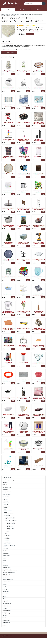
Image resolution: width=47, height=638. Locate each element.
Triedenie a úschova (7, 606)
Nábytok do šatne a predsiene (9, 572)
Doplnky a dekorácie (7, 492)
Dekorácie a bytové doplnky (8, 480)
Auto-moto (6, 501)
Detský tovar (38, 9)
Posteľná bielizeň (10, 526)
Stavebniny (6, 548)
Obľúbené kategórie (7, 575)
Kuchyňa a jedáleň (6, 555)
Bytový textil (17, 14)
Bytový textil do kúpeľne (10, 518)
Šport (5, 547)
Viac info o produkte (10, 52)
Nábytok (8, 9)
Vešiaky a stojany (6, 613)
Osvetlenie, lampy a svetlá (8, 579)
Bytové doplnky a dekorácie (10, 514)
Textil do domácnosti (7, 603)
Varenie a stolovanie (7, 610)
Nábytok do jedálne (6, 567)
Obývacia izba (7, 538)
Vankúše (8, 530)
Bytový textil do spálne (24, 14)
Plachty (30, 14)
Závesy (7, 532)
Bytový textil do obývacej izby (11, 520)
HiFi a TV (4, 551)
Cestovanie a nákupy (7, 477)
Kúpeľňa (6, 537)
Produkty (3, 14)
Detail (13, 74)
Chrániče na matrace (11, 523)
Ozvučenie (5, 584)
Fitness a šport (6, 497)
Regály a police (6, 589)
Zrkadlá (4, 625)
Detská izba (5, 482)
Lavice (4, 563)
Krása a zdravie (6, 553)
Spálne (4, 596)
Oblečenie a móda (7, 543)
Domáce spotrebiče (7, 487)
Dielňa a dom (5, 485)
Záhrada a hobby (6, 620)
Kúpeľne (4, 560)
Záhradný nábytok (6, 622)
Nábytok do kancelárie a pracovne (9, 570)
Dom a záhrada (22, 9)
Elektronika (6, 507)
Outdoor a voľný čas (7, 582)
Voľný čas (5, 615)
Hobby (5, 509)
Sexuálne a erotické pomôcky (9, 545)
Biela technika (6, 502)
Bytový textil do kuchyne (10, 517)
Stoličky (4, 598)
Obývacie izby (5, 577)
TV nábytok (5, 608)
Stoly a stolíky (5, 601)
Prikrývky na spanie (10, 528)
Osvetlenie (7, 540)
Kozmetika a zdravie (8, 510)
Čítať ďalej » (35, 30)
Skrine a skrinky (6, 594)
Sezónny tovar (6, 591)
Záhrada (4, 618)
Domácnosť (5, 489)
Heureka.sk (8, 14)
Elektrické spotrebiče (7, 494)
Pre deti (4, 586)
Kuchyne (4, 558)
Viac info (30, 34)
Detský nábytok (7, 535)
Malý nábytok (5, 565)
